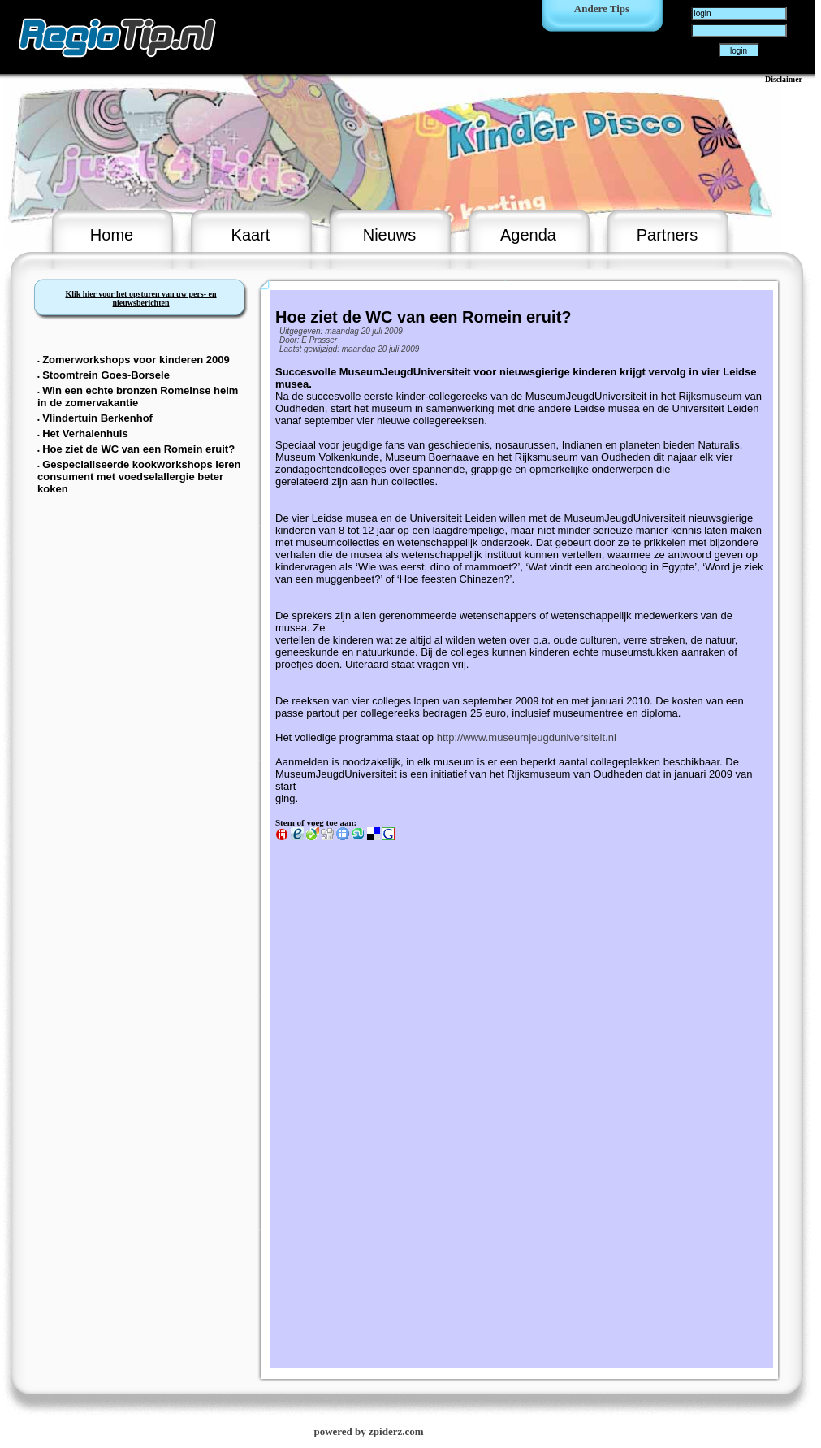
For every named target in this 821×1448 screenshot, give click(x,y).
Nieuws (390, 235)
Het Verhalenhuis (84, 433)
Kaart (250, 235)
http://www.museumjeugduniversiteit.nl (526, 737)
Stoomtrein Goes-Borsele (106, 375)
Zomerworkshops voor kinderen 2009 (135, 359)
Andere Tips (601, 8)
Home (111, 235)
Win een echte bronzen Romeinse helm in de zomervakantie (137, 396)
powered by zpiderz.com (368, 1431)
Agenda (528, 235)
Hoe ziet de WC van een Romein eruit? (138, 449)
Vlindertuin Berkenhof (97, 418)
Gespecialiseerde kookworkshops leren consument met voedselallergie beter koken (138, 476)
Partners (667, 235)
